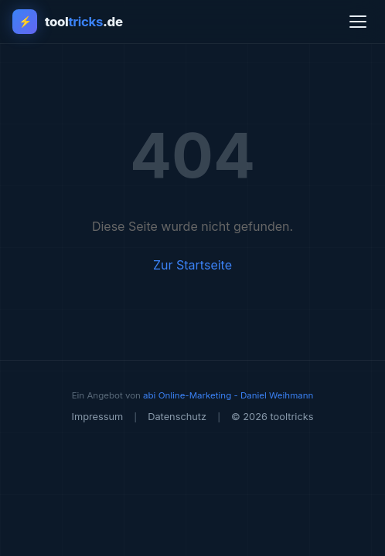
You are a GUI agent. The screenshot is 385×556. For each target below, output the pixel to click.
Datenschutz (177, 416)
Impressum (97, 416)
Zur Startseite (192, 265)
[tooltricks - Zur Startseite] (67, 21)
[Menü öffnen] (358, 21)
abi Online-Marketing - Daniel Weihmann (228, 395)
